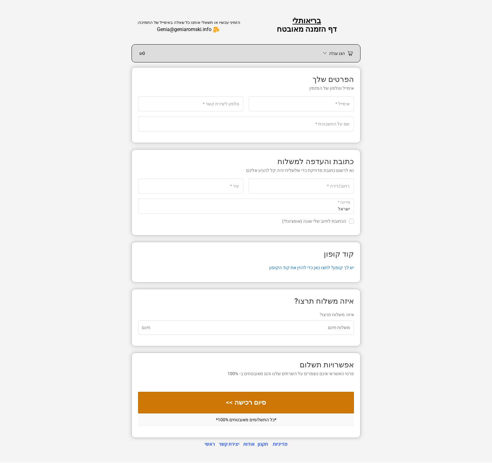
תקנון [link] (263, 444)
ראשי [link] (210, 444)
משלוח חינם (339, 327)
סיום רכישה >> (246, 403)
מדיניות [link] (280, 444)
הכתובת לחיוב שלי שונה (318, 221)
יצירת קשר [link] (229, 444)
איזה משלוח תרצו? (337, 314)
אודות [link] (249, 444)
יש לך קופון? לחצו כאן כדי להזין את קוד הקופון (311, 267)
